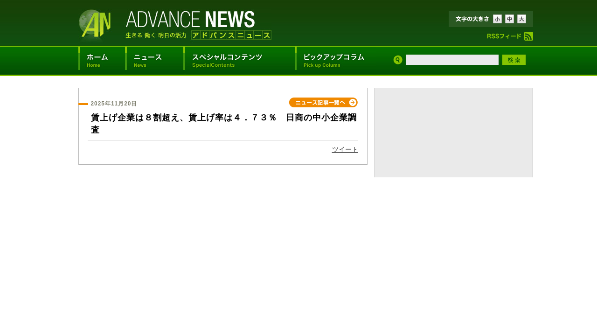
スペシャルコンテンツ (239, 61)
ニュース (154, 61)
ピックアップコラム (335, 61)
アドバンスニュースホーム (101, 61)
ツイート (345, 149)
